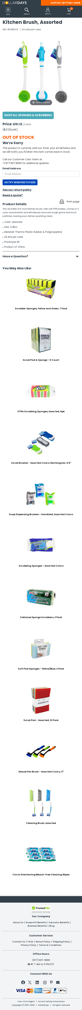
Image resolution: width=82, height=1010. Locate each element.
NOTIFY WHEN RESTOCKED (20, 182)
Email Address (12, 168)
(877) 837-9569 (71, 2)
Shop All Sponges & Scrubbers (28, 115)
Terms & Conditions (50, 945)
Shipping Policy (61, 941)
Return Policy (43, 941)
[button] (48, 11)
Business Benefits (37, 925)
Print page (73, 201)
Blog (51, 925)
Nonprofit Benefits (36, 922)
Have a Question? (17, 256)
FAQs (30, 941)
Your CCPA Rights (26, 1001)
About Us (18, 922)
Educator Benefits (59, 922)
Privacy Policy (28, 945)
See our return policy (17, 190)
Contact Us (18, 941)
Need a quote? (13, 195)
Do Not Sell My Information (51, 1001)
